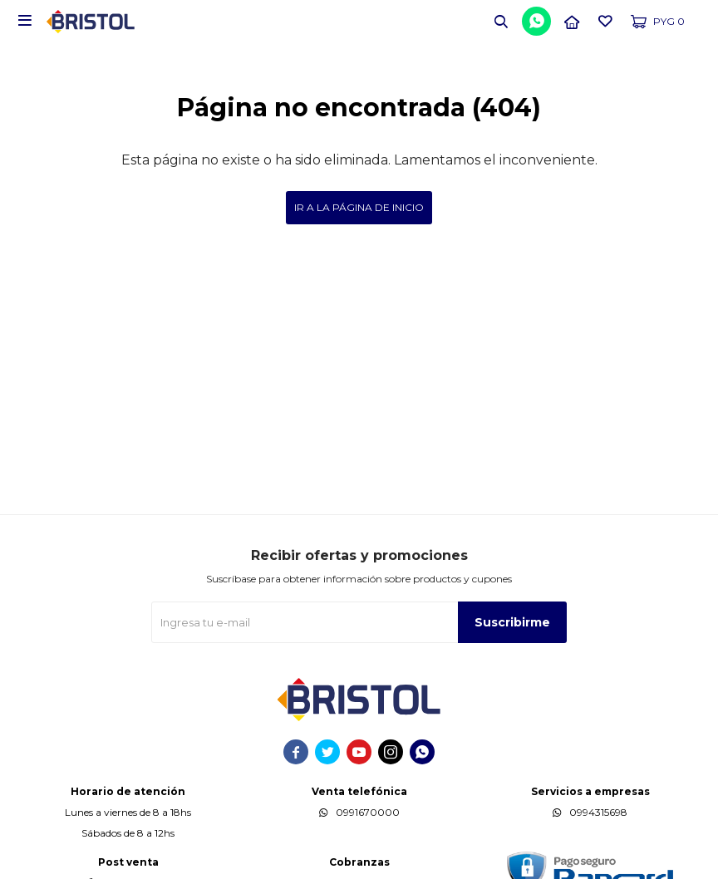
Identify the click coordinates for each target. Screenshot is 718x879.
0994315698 (598, 812)
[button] (501, 21)
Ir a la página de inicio (359, 207)
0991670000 (368, 812)
